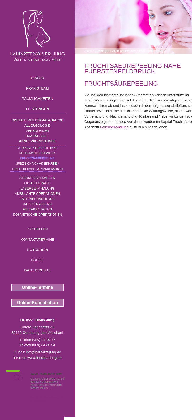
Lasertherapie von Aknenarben (37, 168)
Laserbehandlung (37, 188)
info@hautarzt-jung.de (43, 352)
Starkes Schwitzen (37, 178)
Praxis (37, 78)
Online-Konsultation (37, 302)
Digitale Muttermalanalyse (37, 120)
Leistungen (37, 109)
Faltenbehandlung (37, 199)
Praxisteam (37, 88)
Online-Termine (37, 287)
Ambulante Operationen (37, 193)
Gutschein (37, 250)
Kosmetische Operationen (37, 214)
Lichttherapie (37, 183)
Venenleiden (37, 131)
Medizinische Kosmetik (37, 153)
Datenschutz (37, 270)
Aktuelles (37, 229)
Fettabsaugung (37, 209)
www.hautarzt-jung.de (44, 357)
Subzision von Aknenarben (37, 163)
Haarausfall (37, 136)
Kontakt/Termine (37, 239)
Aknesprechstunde (37, 141)
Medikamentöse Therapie (37, 148)
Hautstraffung (37, 204)
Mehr (56, 387)
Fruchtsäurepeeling (37, 158)
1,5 (17, 376)
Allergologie (37, 125)
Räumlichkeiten (37, 98)
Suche (37, 260)
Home (88, 51)
